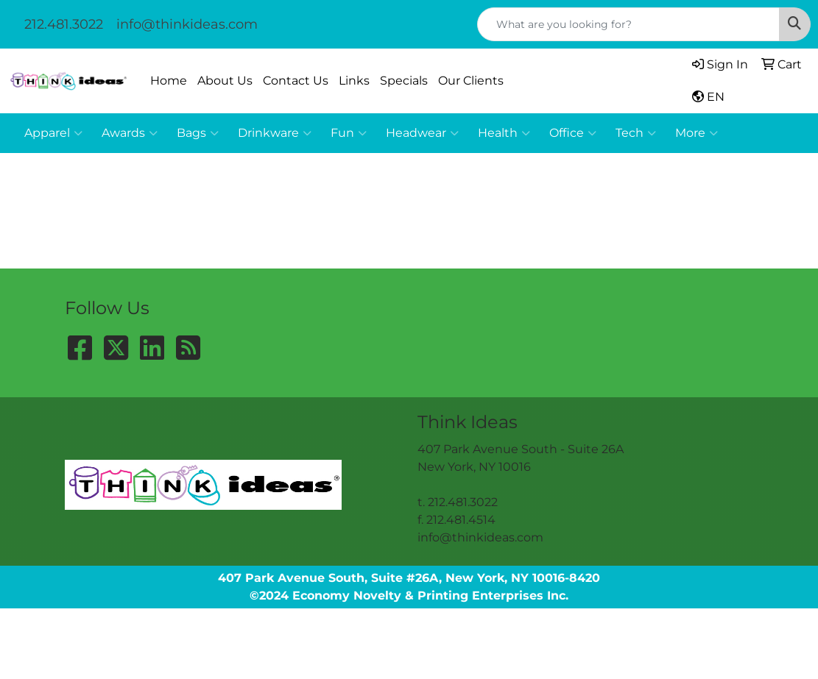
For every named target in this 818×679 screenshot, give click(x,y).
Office (572, 133)
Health (504, 133)
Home (168, 81)
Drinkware (274, 133)
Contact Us (295, 81)
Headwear (422, 133)
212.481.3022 (63, 24)
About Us (225, 81)
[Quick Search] (628, 24)
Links (354, 81)
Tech (636, 133)
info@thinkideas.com (187, 24)
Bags (198, 133)
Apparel (53, 133)
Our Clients (471, 81)
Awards (130, 133)
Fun (349, 133)
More (696, 133)
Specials (404, 81)
